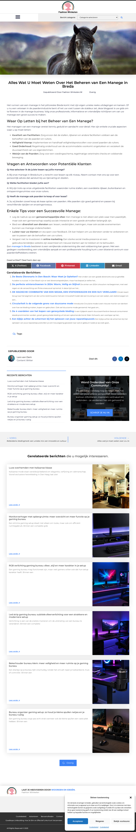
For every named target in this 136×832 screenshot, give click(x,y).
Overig (92, 92)
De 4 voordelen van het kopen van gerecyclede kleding (43, 311)
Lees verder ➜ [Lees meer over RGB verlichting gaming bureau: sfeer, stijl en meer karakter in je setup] (14, 603)
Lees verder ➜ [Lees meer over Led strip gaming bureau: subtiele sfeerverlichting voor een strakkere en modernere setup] (14, 651)
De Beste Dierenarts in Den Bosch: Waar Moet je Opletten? (45, 276)
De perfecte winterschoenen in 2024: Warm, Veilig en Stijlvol (46, 284)
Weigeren (100, 821)
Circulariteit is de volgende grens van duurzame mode (42, 303)
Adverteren (33, 816)
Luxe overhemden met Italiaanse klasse (25, 381)
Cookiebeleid (93, 827)
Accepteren (78, 821)
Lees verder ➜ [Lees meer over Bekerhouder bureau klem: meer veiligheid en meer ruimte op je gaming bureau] (14, 700)
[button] (130, 797)
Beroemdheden (47, 816)
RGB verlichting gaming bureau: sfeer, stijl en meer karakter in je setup (47, 565)
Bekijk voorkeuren (122, 821)
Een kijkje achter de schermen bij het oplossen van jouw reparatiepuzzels (53, 319)
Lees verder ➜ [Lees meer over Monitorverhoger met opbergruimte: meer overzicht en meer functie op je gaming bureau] (14, 554)
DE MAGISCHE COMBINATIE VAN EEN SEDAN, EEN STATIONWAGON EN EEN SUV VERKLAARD (64, 292)
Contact (59, 816)
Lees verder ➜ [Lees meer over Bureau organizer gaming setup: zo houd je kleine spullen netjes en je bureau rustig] (14, 749)
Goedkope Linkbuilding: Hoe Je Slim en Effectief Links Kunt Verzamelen (33, 820)
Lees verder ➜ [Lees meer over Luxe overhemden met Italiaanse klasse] (14, 505)
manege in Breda (21, 246)
